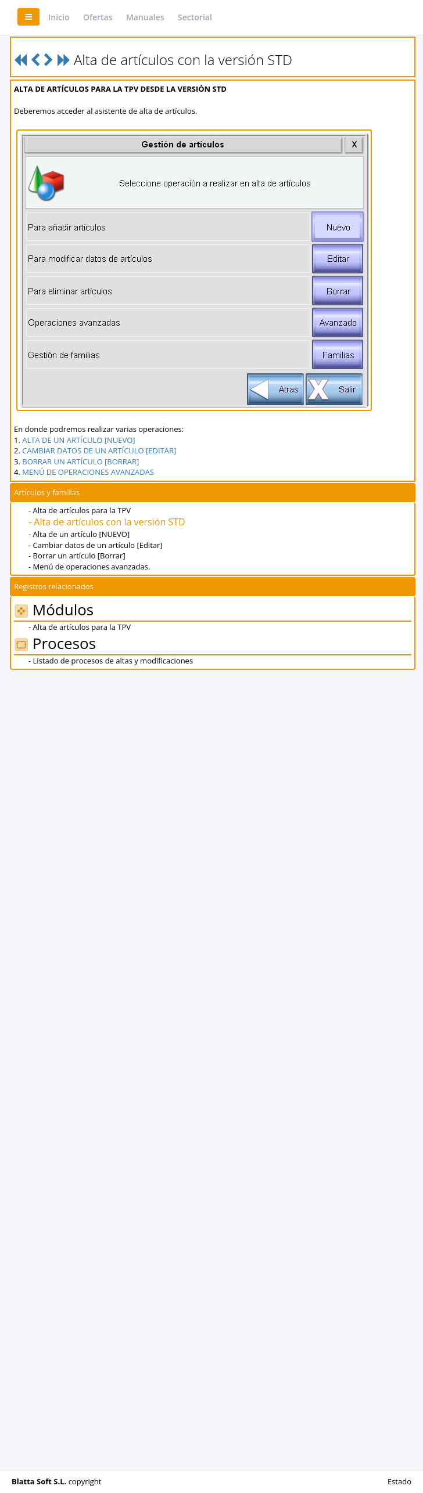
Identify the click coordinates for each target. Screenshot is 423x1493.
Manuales (145, 17)
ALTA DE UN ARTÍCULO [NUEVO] (78, 440)
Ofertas (98, 17)
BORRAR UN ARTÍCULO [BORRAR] (80, 461)
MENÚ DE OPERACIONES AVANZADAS (88, 472)
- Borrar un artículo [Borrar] (77, 555)
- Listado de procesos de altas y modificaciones (110, 660)
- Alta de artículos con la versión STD (106, 521)
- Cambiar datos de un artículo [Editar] (95, 545)
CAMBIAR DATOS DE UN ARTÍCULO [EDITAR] (99, 450)
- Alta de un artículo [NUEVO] (79, 534)
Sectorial (195, 17)
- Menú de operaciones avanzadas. (89, 566)
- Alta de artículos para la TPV (79, 510)
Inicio (58, 17)
